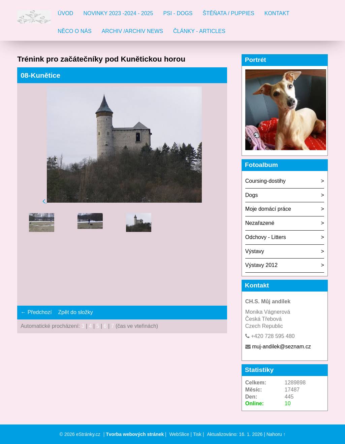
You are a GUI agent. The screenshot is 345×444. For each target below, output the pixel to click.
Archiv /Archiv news (132, 31)
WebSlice (179, 434)
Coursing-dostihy (265, 181)
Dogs (251, 195)
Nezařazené (259, 223)
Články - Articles (199, 31)
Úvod (65, 13)
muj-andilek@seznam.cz (281, 346)
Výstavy (254, 251)
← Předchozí (36, 312)
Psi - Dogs (177, 13)
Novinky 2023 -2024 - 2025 (118, 13)
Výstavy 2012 (261, 265)
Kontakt (276, 13)
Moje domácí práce (268, 209)
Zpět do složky (75, 312)
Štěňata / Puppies (228, 13)
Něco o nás (74, 31)
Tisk (197, 434)
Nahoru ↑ (276, 434)
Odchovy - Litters (265, 237)
